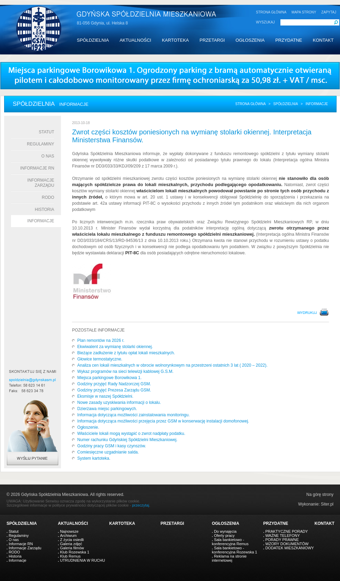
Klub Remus (70, 556)
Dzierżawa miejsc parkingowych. (107, 408)
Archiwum (68, 535)
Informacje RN (37, 168)
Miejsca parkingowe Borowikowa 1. (109, 377)
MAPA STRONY (303, 12)
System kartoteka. (93, 458)
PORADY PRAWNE (282, 540)
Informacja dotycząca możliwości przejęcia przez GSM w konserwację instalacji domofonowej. (163, 421)
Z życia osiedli (72, 540)
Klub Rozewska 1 (74, 552)
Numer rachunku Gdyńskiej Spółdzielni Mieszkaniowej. (127, 439)
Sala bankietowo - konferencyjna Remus (230, 542)
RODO (48, 197)
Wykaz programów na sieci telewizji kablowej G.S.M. (125, 371)
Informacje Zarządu (40, 183)
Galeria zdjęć (71, 544)
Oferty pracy (224, 535)
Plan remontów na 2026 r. (100, 340)
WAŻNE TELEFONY (282, 535)
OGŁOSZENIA (250, 40)
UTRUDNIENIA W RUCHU (82, 560)
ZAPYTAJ (328, 12)
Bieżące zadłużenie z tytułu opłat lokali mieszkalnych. (126, 352)
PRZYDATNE (288, 40)
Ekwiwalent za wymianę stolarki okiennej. (115, 346)
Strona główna (250, 104)
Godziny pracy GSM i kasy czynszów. (111, 446)
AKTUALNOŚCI (135, 40)
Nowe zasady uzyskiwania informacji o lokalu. (119, 402)
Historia (44, 209)
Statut (46, 132)
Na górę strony (319, 494)
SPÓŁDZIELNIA (93, 40)
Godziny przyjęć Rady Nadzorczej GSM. (114, 383)
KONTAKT (323, 40)
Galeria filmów (72, 548)
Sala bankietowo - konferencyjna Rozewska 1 (234, 550)
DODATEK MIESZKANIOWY (289, 548)
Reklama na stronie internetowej (229, 558)
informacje (317, 104)
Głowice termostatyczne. (99, 359)
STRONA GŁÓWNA (271, 12)
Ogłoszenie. (88, 427)
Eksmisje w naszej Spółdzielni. (105, 396)
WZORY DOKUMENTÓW (286, 544)
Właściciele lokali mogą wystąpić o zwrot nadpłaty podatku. (131, 433)
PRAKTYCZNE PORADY (286, 531)
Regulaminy (40, 144)
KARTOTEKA (175, 40)
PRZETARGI (212, 40)
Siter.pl (327, 504)
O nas (47, 156)
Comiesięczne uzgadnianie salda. (108, 452)
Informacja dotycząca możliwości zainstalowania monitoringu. (133, 414)
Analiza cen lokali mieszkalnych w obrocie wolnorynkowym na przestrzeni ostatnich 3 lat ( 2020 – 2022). (172, 365)
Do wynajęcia (225, 531)
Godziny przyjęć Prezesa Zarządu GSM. (114, 390)
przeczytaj (140, 505)
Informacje (40, 220)
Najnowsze (69, 531)
